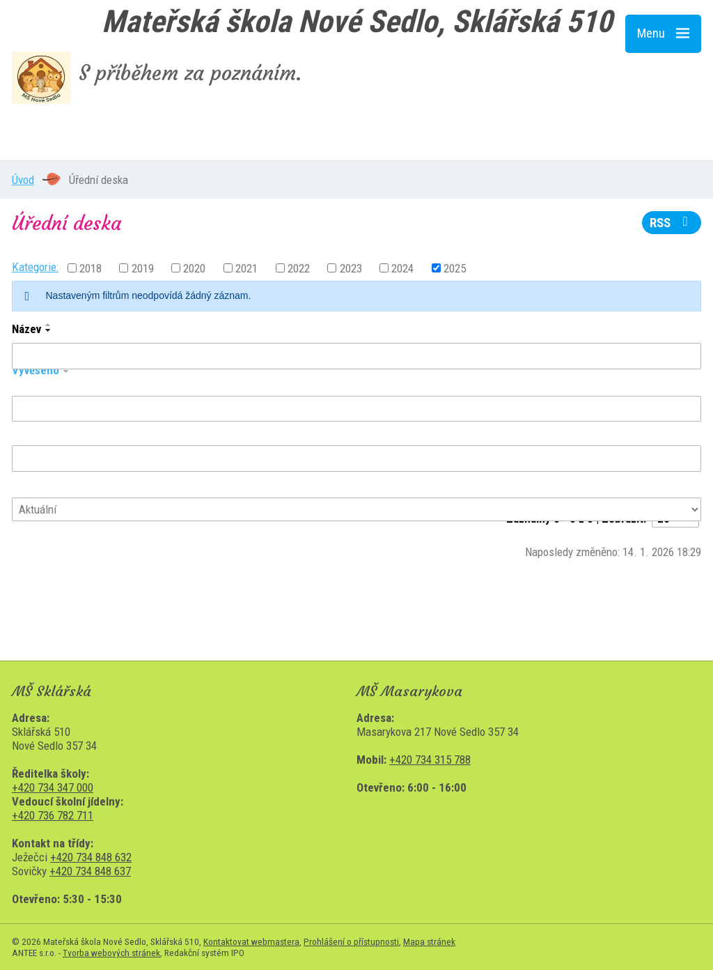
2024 (402, 268)
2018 (90, 268)
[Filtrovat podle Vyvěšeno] (356, 409)
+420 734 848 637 (90, 871)
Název (26, 329)
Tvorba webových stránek (111, 952)
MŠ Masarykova (273, 133)
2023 (351, 268)
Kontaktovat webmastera (251, 941)
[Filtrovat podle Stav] (356, 509)
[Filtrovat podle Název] (356, 356)
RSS (672, 223)
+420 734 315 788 (430, 760)
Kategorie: (35, 267)
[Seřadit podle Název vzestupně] (48, 325)
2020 (194, 268)
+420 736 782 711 (52, 815)
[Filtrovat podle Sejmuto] (356, 458)
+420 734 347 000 (52, 787)
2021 (246, 268)
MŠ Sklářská (95, 133)
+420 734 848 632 (91, 857)
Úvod (23, 180)
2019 (143, 268)
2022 (299, 268)
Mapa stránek (429, 941)
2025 (455, 268)
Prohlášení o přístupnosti (351, 941)
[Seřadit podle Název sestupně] (48, 330)
